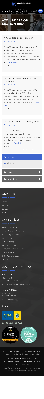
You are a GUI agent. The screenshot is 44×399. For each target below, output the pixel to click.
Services (5, 205)
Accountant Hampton (31, 351)
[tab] (22, 157)
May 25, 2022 (10, 42)
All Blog (10, 163)
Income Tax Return (9, 227)
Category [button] (9, 157)
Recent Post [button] (11, 179)
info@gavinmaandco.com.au (19, 284)
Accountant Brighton (13, 354)
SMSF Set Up (7, 238)
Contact (5, 209)
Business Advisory (9, 252)
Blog (4, 212)
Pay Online (31, 11)
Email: (4, 284)
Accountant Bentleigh (12, 351)
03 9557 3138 (13, 300)
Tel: (3, 300)
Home (4, 202)
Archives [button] (8, 172)
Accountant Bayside (31, 354)
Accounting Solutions (11, 235)
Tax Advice (6, 259)
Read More (12, 62)
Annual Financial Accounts (13, 231)
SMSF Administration (10, 256)
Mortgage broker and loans (13, 249)
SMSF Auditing (8, 242)
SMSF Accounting (9, 245)
